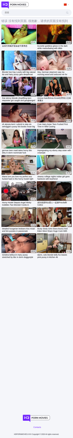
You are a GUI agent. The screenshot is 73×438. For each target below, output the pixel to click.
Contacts (37, 427)
